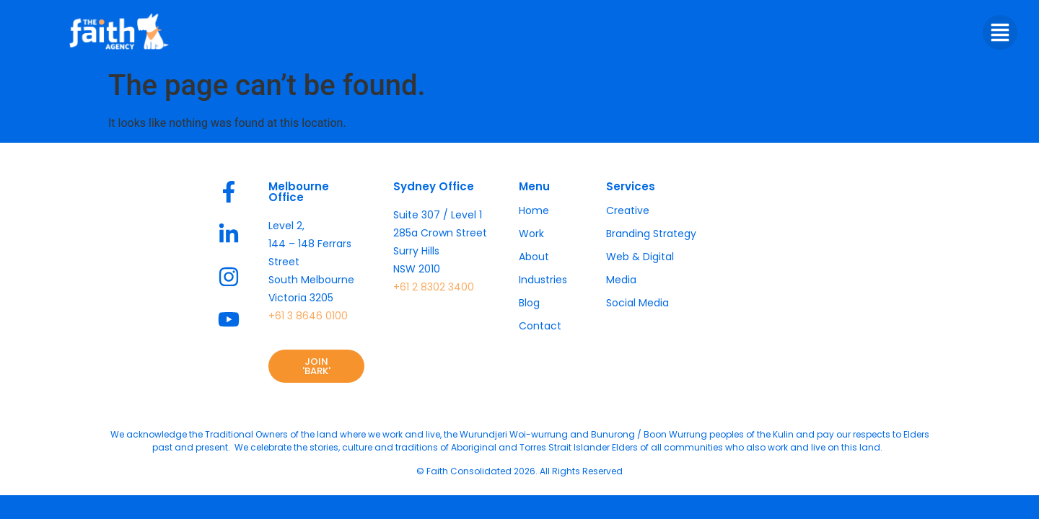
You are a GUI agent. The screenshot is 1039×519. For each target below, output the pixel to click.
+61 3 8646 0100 (308, 316)
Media (621, 279)
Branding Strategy (651, 233)
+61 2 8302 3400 (433, 287)
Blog (529, 303)
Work (531, 233)
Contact (540, 326)
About (534, 256)
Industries (543, 279)
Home (534, 210)
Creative (627, 210)
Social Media (637, 303)
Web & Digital (640, 256)
